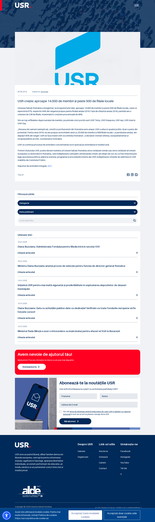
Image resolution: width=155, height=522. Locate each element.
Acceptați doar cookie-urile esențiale (122, 515)
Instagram (125, 457)
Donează (103, 457)
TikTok (123, 468)
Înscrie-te (103, 451)
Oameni (81, 451)
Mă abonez (71, 421)
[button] (6, 515)
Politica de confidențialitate (128, 508)
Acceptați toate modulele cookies (85, 515)
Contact (103, 468)
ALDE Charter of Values (105, 508)
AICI (49, 166)
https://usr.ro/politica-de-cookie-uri (32, 518)
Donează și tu (31, 366)
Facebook (125, 451)
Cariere (102, 462)
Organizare (83, 457)
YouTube (124, 462)
